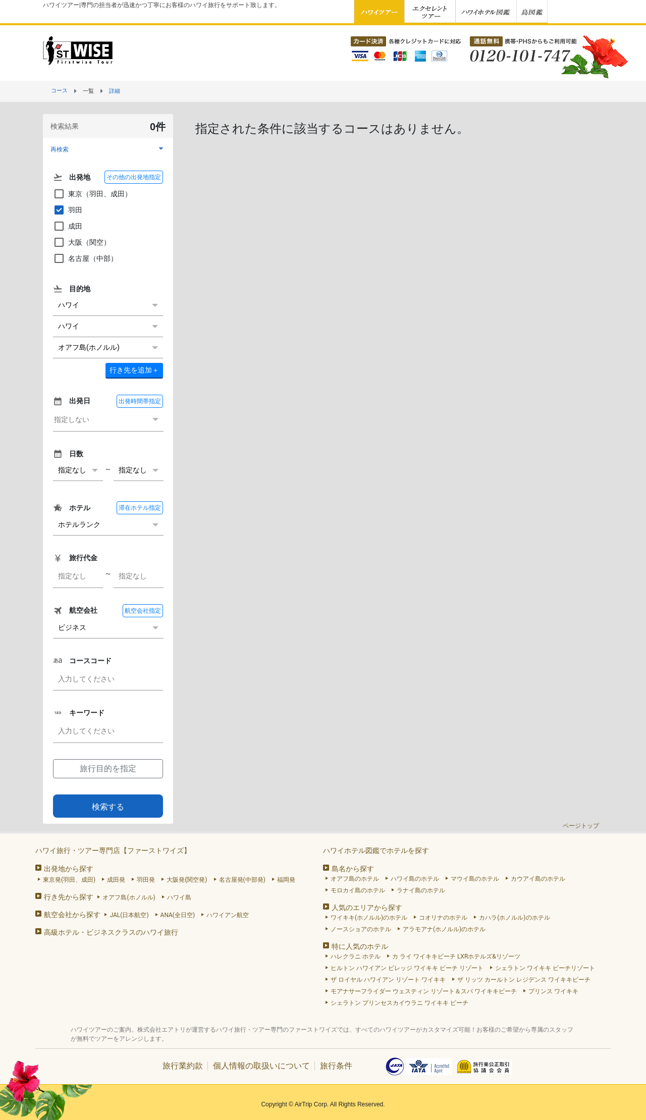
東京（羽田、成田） (92, 194)
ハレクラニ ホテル (356, 956)
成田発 (116, 879)
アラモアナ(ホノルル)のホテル (444, 929)
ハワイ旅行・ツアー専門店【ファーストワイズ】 (113, 850)
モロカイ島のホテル (358, 890)
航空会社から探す (72, 915)
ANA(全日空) (177, 915)
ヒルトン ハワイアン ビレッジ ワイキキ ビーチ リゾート (407, 968)
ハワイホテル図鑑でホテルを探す (376, 850)
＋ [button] (134, 370)
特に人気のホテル (360, 946)
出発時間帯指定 (140, 401)
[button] (108, 149)
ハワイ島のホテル (415, 878)
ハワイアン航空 (227, 915)
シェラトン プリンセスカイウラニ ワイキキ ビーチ (399, 1002)
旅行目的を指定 (108, 768)
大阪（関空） (82, 242)
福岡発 (286, 879)
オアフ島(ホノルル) (128, 897)
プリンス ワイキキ (553, 991)
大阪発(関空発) (187, 879)
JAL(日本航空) (129, 915)
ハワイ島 (179, 897)
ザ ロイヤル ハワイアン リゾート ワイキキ (388, 979)
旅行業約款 (183, 1066)
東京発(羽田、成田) (69, 879)
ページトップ (581, 825)
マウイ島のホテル (475, 878)
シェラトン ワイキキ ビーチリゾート (545, 968)
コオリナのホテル (443, 917)
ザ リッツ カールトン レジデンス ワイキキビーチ (523, 979)
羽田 (67, 210)
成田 (67, 226)
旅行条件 (336, 1066)
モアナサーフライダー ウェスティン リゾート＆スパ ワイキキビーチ (424, 991)
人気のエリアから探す (367, 907)
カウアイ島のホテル (538, 878)
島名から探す (353, 869)
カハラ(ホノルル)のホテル (514, 917)
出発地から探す (68, 869)
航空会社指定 (143, 610)
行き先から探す (68, 897)
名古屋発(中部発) (242, 879)
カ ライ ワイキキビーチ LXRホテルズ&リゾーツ (456, 956)
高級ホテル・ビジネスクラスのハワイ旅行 (111, 932)
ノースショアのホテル (361, 929)
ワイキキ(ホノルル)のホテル (369, 917)
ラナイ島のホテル (421, 890)
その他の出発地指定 (133, 177)
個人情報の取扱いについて (261, 1066)
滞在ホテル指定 (140, 507)
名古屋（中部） (85, 258)
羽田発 (146, 879)
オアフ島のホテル (355, 878)
